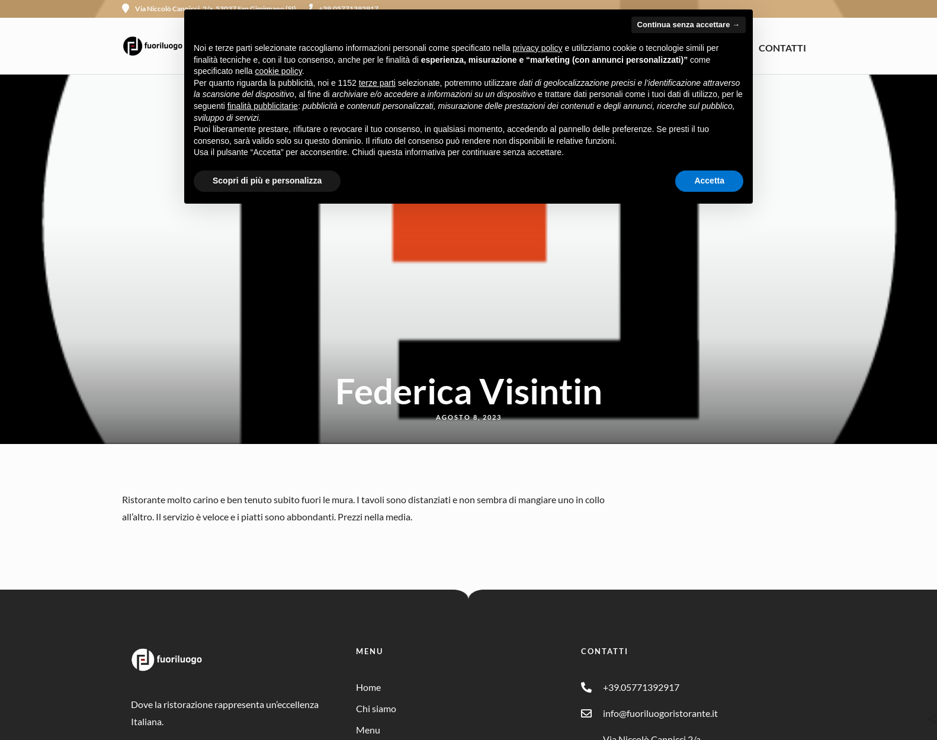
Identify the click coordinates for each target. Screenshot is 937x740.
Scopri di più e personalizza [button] (267, 180)
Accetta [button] (709, 180)
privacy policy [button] (538, 48)
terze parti (377, 83)
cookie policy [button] (278, 71)
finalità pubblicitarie (262, 106)
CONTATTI (782, 47)
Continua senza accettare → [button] (688, 24)
